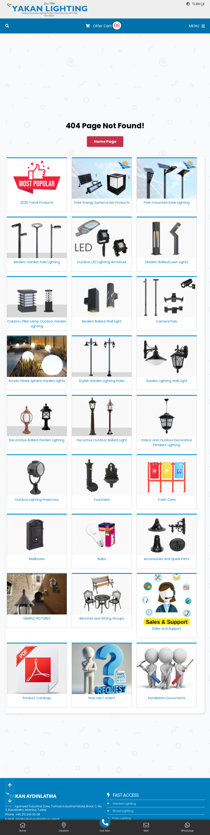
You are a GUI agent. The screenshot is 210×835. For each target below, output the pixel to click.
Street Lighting (122, 811)
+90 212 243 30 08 (27, 814)
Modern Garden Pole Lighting (37, 262)
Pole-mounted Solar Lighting (167, 202)
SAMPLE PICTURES (36, 618)
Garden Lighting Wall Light (166, 381)
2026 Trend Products (36, 202)
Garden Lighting (124, 803)
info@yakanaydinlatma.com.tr (37, 819)
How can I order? (101, 698)
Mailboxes (37, 559)
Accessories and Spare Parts (166, 559)
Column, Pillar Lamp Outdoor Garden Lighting (36, 323)
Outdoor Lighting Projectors (37, 499)
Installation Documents (166, 698)
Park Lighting (121, 818)
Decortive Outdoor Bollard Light (102, 440)
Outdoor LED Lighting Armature (101, 262)
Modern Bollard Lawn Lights (166, 262)
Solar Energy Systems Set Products (102, 202)
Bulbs (102, 559)
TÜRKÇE (196, 3)
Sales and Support (166, 628)
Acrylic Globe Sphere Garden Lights (37, 381)
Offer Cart (99, 26)
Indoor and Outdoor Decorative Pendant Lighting (166, 442)
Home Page (105, 141)
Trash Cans (167, 499)
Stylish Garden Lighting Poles (102, 381)
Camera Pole (166, 321)
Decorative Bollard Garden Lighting (36, 440)
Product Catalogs (37, 698)
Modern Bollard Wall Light (102, 321)
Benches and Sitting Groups (101, 618)
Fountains (102, 499)
